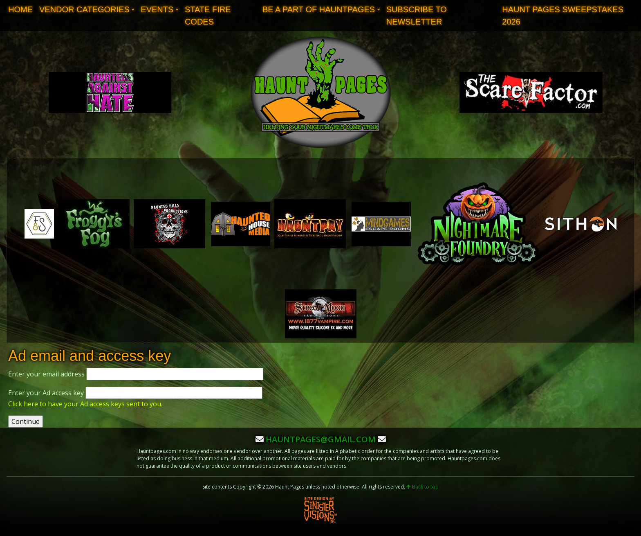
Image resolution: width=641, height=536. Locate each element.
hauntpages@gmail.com (321, 439)
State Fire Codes (208, 15)
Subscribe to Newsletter (416, 15)
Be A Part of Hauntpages (318, 9)
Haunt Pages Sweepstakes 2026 (562, 15)
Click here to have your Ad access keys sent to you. (85, 403)
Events (157, 9)
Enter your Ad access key (46, 392)
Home (20, 9)
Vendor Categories (84, 9)
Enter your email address (46, 373)
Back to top (422, 486)
